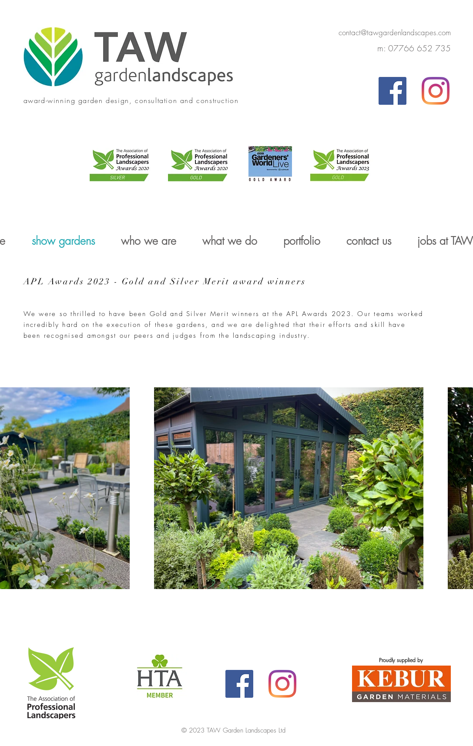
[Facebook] (392, 91)
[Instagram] (436, 91)
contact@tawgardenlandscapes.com (395, 32)
